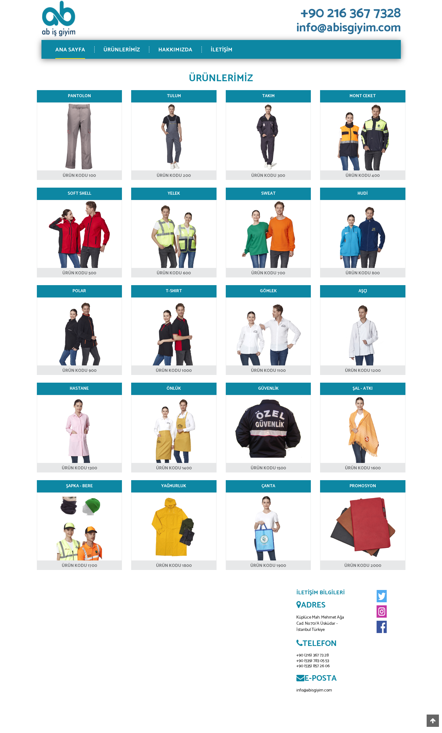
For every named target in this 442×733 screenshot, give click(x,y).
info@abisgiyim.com (314, 690)
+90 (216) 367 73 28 (312, 655)
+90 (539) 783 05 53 (312, 660)
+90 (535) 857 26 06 (313, 666)
